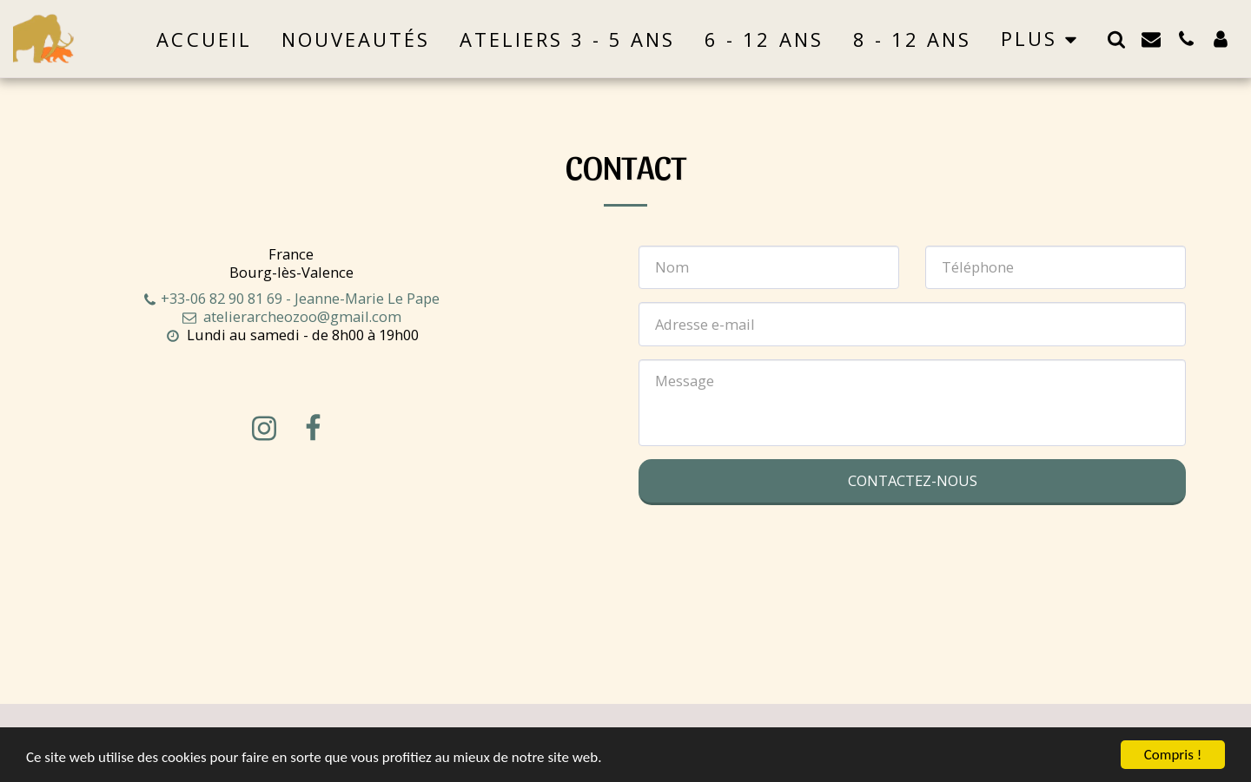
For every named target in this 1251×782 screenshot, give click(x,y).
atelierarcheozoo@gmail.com (291, 316)
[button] (1116, 39)
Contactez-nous (912, 480)
